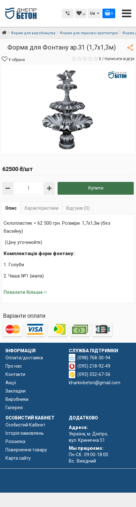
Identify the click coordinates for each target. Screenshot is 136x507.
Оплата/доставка (24, 357)
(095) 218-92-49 (93, 366)
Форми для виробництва (33, 33)
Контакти (15, 374)
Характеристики (41, 208)
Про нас (13, 366)
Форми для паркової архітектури (89, 33)
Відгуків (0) (78, 208)
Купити (95, 188)
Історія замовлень (24, 433)
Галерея (14, 407)
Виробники (16, 399)
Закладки (15, 391)
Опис (11, 208)
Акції (10, 382)
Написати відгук (119, 59)
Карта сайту (18, 458)
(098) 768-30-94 (93, 357)
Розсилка (15, 441)
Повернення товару (26, 449)
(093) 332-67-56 (93, 374)
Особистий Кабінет (25, 424)
